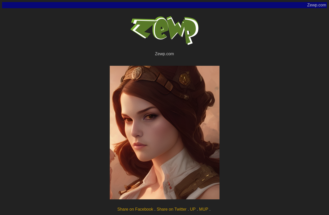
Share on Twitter (171, 209)
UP (193, 209)
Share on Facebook (135, 209)
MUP (203, 209)
